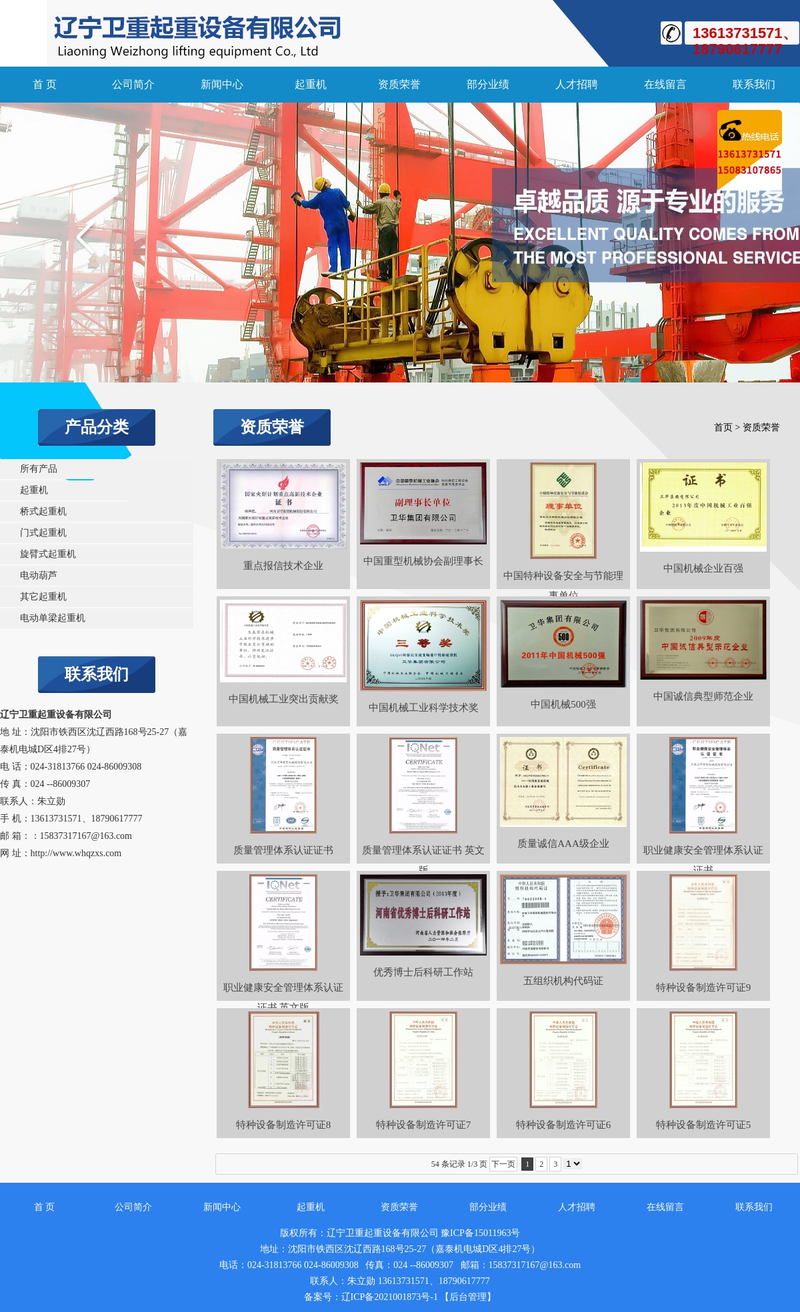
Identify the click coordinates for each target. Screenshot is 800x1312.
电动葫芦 (38, 575)
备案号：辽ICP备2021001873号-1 (371, 1297)
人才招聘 (576, 84)
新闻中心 (222, 84)
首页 (723, 427)
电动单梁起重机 (52, 618)
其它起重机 (43, 597)
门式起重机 (43, 533)
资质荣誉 (399, 84)
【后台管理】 (468, 1297)
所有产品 (38, 469)
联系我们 (754, 84)
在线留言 (665, 84)
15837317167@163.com (86, 836)
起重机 (311, 84)
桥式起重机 (43, 511)
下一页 (503, 1164)
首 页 (45, 84)
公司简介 (133, 84)
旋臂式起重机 (48, 554)
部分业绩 (488, 84)
